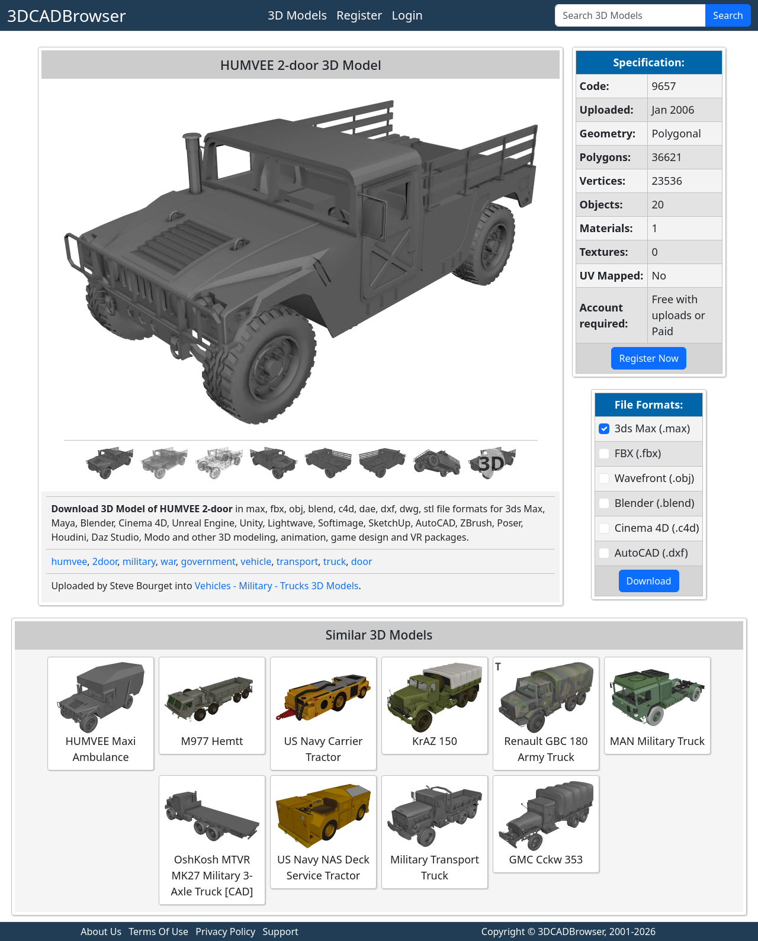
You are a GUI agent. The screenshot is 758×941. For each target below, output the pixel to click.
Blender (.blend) (655, 503)
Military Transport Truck (434, 831)
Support (280, 931)
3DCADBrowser (66, 15)
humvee (69, 561)
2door (104, 561)
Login (407, 15)
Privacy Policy (225, 931)
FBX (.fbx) (638, 453)
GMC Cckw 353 (546, 823)
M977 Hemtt (212, 705)
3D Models (297, 15)
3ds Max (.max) (652, 428)
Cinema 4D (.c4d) (657, 528)
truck (334, 561)
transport (298, 561)
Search (728, 15)
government (208, 561)
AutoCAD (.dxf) (651, 552)
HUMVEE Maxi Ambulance (100, 713)
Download (649, 580)
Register (359, 15)
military (139, 561)
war (168, 561)
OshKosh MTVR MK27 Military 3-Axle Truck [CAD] (212, 839)
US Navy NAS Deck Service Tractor (323, 831)
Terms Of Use (158, 931)
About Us (101, 931)
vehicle (255, 561)
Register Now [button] (648, 358)
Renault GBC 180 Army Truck (546, 713)
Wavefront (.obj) (654, 478)
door (361, 561)
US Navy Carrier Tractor (323, 713)
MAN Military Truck (657, 705)
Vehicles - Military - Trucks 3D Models (277, 585)
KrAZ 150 (434, 705)
